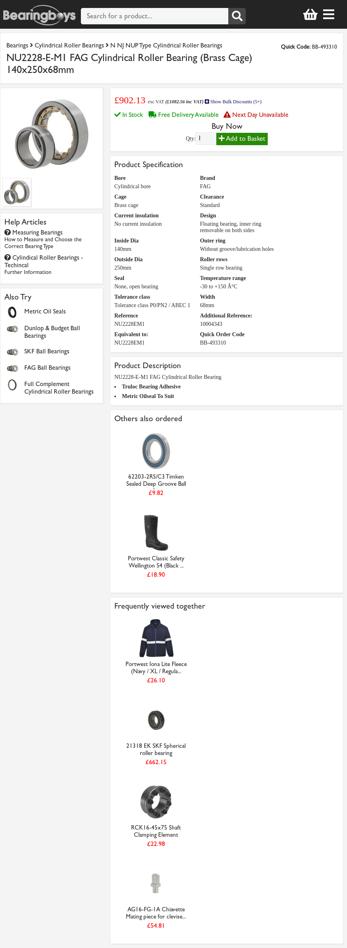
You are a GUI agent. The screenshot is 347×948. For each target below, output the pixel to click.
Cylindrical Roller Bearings (69, 45)
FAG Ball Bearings (47, 367)
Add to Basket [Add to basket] (242, 138)
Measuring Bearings (43, 239)
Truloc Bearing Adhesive (151, 387)
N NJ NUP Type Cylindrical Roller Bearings (166, 45)
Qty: (191, 139)
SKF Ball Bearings (46, 351)
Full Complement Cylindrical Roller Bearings (59, 387)
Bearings (17, 45)
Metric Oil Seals (45, 311)
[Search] (237, 16)
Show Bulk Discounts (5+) (233, 101)
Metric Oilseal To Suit (148, 396)
